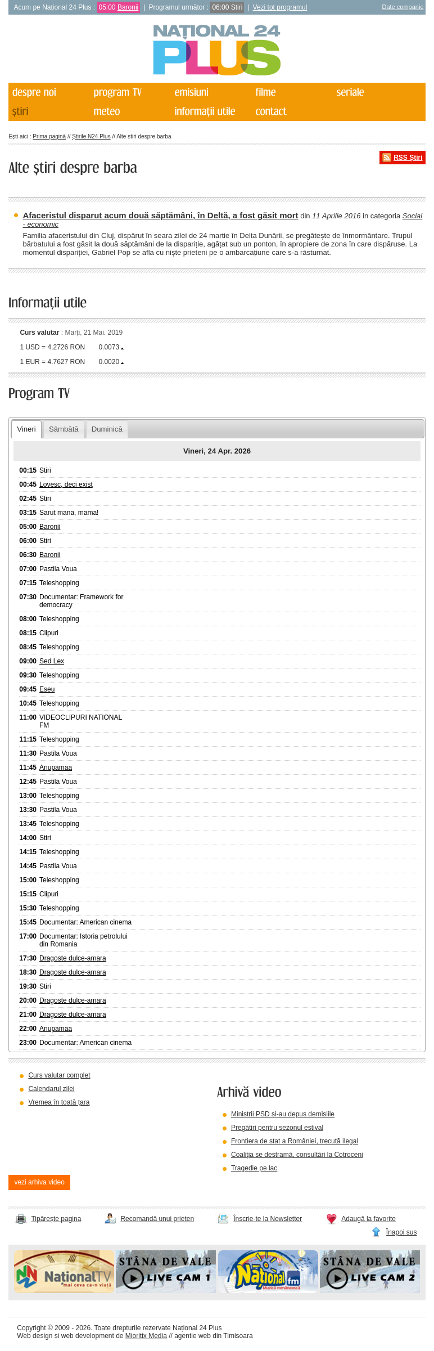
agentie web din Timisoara (213, 1336)
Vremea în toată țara (58, 1102)
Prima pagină (49, 136)
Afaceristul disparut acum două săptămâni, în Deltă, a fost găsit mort (160, 215)
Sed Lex (51, 661)
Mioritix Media (146, 1336)
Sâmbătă (64, 429)
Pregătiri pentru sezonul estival (277, 1128)
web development (87, 1336)
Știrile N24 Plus (91, 136)
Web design (34, 1336)
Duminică (107, 429)
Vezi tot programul (280, 7)
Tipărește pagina (56, 1219)
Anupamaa (55, 767)
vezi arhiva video (39, 1182)
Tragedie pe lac (254, 1168)
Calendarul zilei (51, 1089)
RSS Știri (408, 157)
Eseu (47, 689)
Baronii (127, 7)
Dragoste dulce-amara (72, 958)
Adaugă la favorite (368, 1219)
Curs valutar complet (59, 1075)
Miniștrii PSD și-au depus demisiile (282, 1114)
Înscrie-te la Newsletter (267, 1219)
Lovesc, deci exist (66, 484)
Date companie (403, 6)
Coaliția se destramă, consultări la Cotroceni (297, 1155)
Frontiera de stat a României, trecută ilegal (294, 1141)
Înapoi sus (401, 1232)
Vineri (26, 429)
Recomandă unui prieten (157, 1219)
